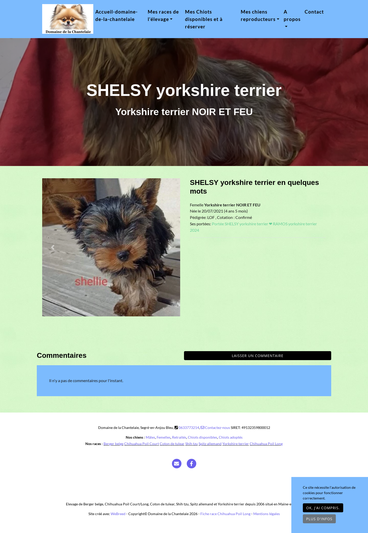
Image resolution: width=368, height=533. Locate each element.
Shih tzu (191, 443)
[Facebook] (192, 463)
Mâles (150, 437)
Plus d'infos (319, 518)
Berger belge (113, 443)
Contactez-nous (215, 427)
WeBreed (118, 514)
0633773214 (189, 427)
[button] (52, 247)
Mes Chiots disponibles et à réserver (204, 19)
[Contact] (176, 463)
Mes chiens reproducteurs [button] (258, 15)
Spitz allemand (210, 443)
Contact (314, 12)
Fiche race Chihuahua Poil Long (225, 514)
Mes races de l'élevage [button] (163, 15)
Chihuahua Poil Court (141, 443)
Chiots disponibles (202, 437)
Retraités (179, 437)
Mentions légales (266, 514)
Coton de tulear (172, 443)
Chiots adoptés (231, 437)
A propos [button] (292, 15)
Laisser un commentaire (257, 355)
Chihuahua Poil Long (266, 443)
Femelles (163, 437)
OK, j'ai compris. (323, 507)
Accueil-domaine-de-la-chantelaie (116, 15)
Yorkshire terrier (235, 443)
